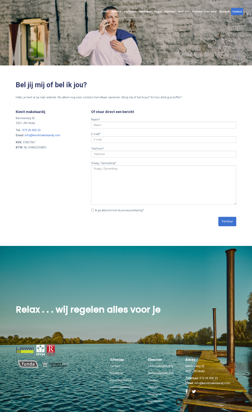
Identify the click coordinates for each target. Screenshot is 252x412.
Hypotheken (155, 401)
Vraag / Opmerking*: (104, 163)
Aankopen (145, 11)
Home (105, 11)
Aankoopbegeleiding (161, 373)
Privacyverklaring (121, 380)
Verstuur (227, 221)
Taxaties (153, 380)
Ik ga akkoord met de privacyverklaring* (117, 210)
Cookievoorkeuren (122, 387)
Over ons (183, 11)
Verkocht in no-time (204, 11)
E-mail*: (96, 133)
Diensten (169, 11)
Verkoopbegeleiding (160, 366)
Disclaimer (116, 373)
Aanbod (116, 11)
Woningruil (154, 394)
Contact (237, 11)
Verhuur (153, 387)
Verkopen (130, 11)
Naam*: (96, 119)
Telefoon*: (97, 148)
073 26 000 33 (31, 130)
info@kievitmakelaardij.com (42, 135)
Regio (157, 11)
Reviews (224, 11)
